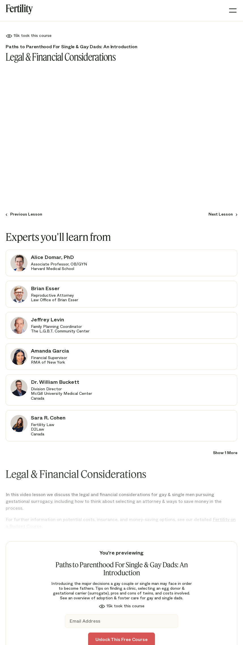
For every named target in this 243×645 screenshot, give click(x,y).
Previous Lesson (26, 214)
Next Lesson (220, 214)
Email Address (84, 621)
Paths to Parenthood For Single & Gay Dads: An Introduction (71, 46)
